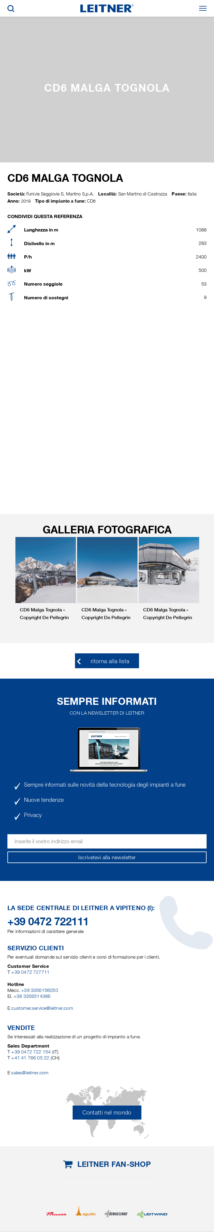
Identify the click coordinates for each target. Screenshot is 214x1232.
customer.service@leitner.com (42, 1008)
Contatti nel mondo (106, 1112)
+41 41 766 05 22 (30, 1058)
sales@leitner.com (29, 1073)
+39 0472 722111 (48, 921)
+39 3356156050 (39, 990)
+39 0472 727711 (30, 972)
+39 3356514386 (32, 996)
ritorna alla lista (110, 661)
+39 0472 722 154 (31, 1052)
